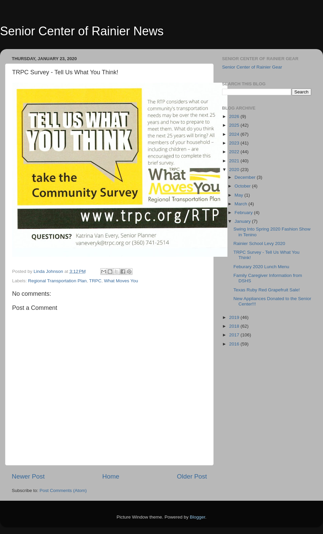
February (244, 212)
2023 (235, 143)
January (243, 221)
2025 (235, 125)
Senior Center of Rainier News (82, 31)
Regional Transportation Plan (57, 280)
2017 (235, 334)
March (241, 203)
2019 (235, 317)
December (246, 177)
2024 (235, 134)
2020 (235, 169)
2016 (235, 343)
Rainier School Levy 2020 (259, 243)
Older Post (192, 476)
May (239, 195)
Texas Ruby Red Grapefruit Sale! (267, 289)
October (243, 186)
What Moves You (121, 280)
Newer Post (28, 476)
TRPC (95, 280)
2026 (235, 116)
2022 (235, 151)
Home (110, 476)
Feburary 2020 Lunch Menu (261, 266)
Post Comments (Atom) (63, 490)
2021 (235, 160)
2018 (235, 326)
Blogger (197, 517)
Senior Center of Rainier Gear (252, 67)
